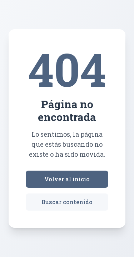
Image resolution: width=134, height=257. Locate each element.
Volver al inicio (67, 179)
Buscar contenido (67, 202)
